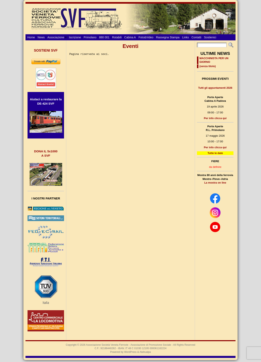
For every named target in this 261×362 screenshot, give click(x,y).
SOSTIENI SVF (46, 50)
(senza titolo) (207, 66)
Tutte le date (215, 153)
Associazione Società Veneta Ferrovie (107, 344)
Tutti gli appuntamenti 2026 (215, 87)
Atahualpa (145, 352)
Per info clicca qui (215, 118)
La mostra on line (215, 182)
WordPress (130, 352)
